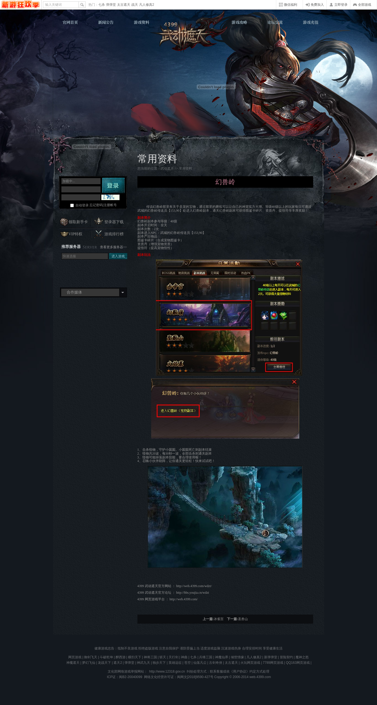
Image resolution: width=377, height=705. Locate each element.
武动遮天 (189, 36)
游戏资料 (141, 22)
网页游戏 (75, 657)
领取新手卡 (78, 222)
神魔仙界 (221, 657)
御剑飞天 (90, 657)
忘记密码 (96, 205)
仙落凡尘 (200, 663)
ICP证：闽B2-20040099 (124, 677)
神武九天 (143, 663)
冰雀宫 (219, 619)
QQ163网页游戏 (298, 663)
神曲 (184, 657)
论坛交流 (274, 22)
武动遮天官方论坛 (158, 593)
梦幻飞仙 (88, 663)
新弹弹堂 (270, 657)
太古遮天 (123, 5)
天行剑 (173, 657)
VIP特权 (76, 234)
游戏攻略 (239, 22)
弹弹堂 (111, 5)
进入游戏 (118, 256)
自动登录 (82, 205)
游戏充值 (309, 22)
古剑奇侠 (215, 663)
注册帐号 (110, 205)
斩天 (162, 657)
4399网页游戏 (20, 4)
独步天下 (159, 663)
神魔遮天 (73, 663)
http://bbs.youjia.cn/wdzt (192, 593)
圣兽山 (243, 619)
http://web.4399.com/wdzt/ (194, 586)
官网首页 (70, 22)
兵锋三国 (205, 657)
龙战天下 (104, 663)
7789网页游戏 (273, 663)
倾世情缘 (237, 657)
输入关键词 (53, 5)
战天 (134, 5)
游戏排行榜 (114, 234)
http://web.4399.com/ (184, 599)
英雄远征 (175, 663)
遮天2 (117, 663)
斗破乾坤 (106, 657)
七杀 (101, 5)
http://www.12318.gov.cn (167, 671)
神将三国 (150, 657)
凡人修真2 (146, 5)
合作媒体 (74, 292)
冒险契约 (286, 657)
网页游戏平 (155, 599)
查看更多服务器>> (113, 247)
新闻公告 (106, 22)
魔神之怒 (302, 657)
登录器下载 (114, 222)
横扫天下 (134, 657)
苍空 (187, 663)
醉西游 (121, 657)
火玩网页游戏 (250, 663)
